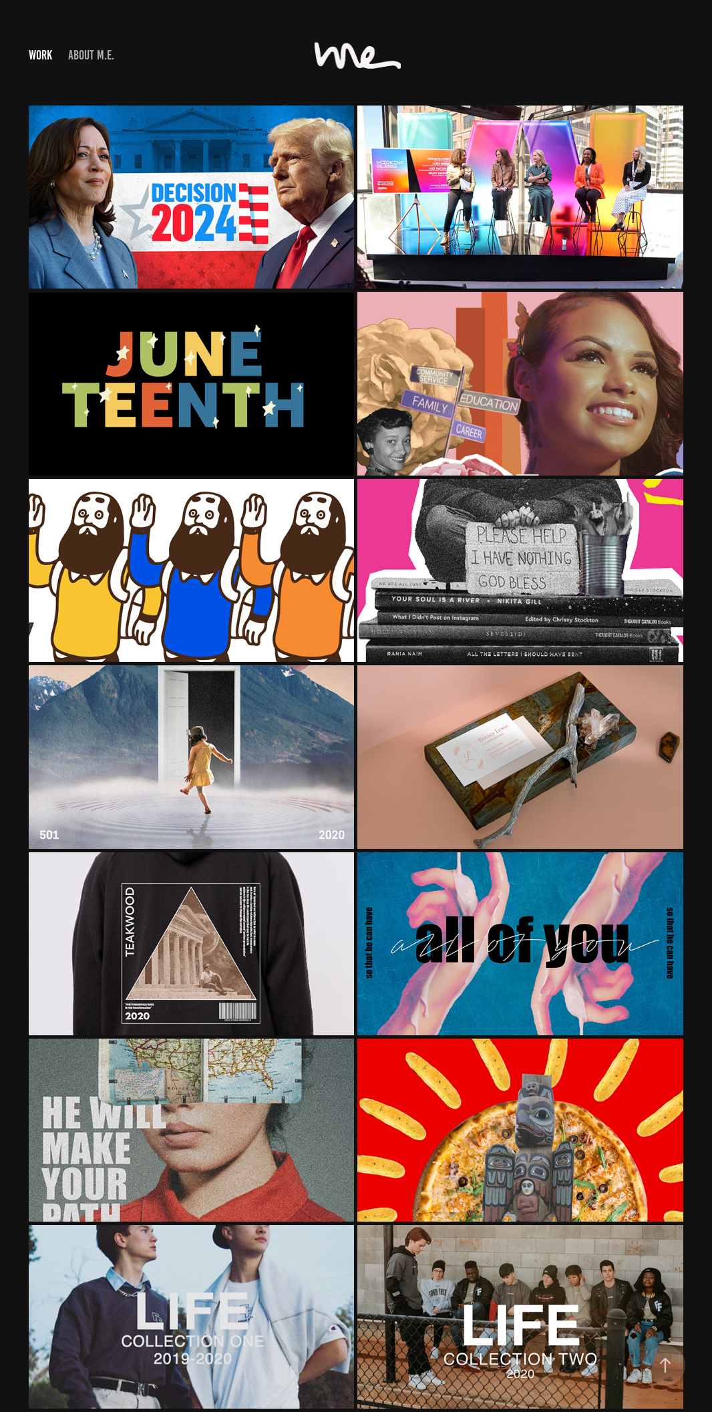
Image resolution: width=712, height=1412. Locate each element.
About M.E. (91, 55)
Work (40, 55)
